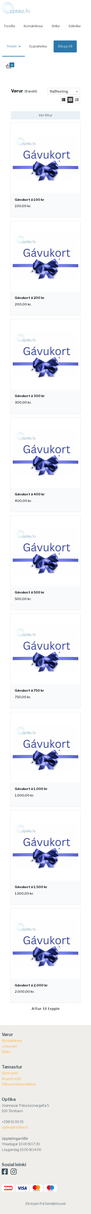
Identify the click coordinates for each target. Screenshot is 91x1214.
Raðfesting (59, 91)
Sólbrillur (75, 26)
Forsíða (9, 26)
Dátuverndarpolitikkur (19, 1084)
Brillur (56, 26)
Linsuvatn (9, 1046)
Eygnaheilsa (38, 46)
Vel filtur (46, 115)
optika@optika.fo (15, 1127)
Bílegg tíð (65, 46)
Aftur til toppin (46, 1009)
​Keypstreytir (11, 1079)
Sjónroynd (10, 1073)
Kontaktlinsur (33, 26)
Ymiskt (11, 46)
